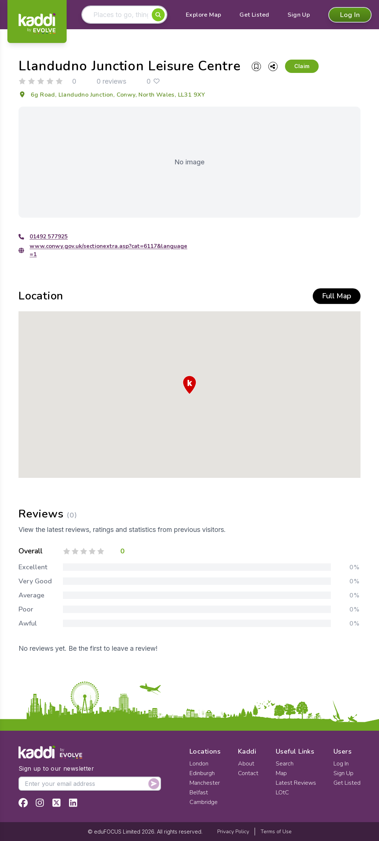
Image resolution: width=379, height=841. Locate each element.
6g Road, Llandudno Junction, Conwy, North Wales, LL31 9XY (112, 95)
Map (281, 773)
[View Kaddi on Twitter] (56, 802)
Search (285, 764)
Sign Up (299, 15)
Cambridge (204, 802)
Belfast (199, 792)
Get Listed (254, 15)
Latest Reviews (296, 783)
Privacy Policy (233, 831)
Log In (350, 14)
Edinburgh (202, 773)
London (199, 764)
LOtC (282, 792)
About (246, 764)
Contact (248, 773)
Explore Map (203, 15)
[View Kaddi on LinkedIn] (73, 802)
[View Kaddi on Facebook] (23, 802)
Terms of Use (276, 831)
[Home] (37, 23)
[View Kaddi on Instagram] (39, 802)
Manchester (205, 783)
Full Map (336, 296)
